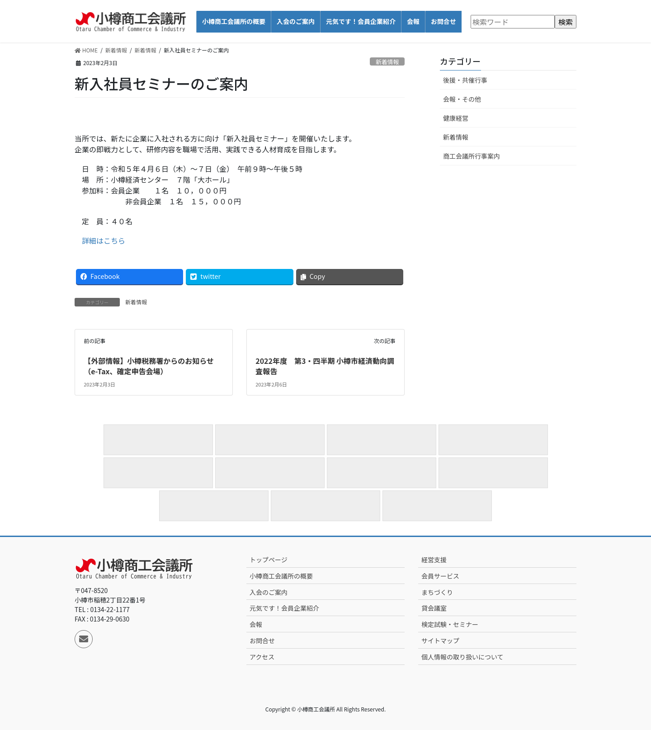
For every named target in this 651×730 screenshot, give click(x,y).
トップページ (269, 559)
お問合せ (262, 640)
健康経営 (455, 117)
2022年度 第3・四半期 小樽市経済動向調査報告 (324, 365)
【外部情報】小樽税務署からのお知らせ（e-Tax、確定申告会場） (149, 365)
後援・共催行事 (465, 80)
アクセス (262, 656)
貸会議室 (434, 607)
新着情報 (387, 61)
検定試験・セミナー (449, 624)
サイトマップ (440, 640)
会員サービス (440, 575)
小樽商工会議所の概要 (281, 575)
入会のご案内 (269, 592)
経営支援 (434, 559)
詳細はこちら (103, 240)
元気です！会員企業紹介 (284, 607)
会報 (256, 624)
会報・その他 (462, 99)
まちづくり (437, 592)
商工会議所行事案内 (471, 155)
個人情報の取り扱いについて (462, 656)
